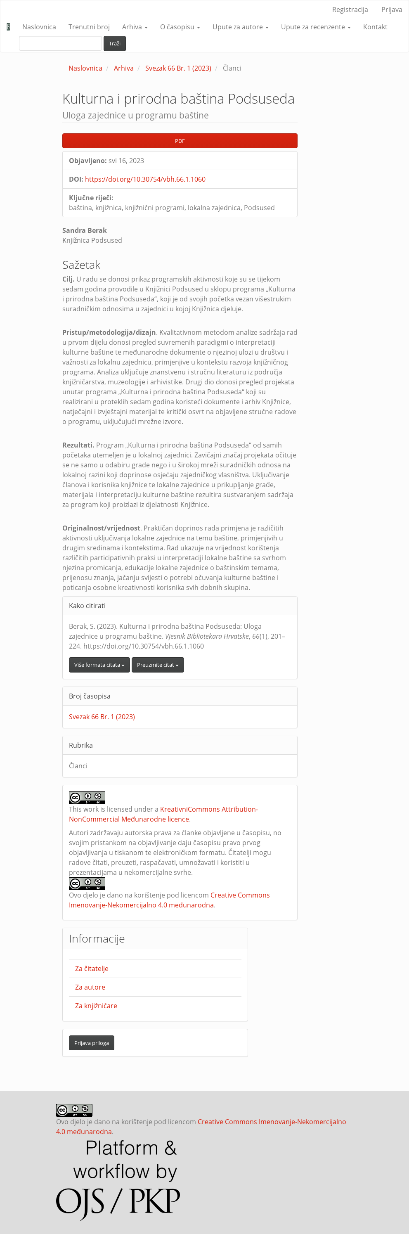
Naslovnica (39, 26)
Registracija (350, 9)
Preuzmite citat (158, 664)
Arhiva (124, 68)
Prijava (391, 9)
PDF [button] (180, 140)
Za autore (90, 987)
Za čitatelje (92, 968)
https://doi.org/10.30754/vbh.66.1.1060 (145, 179)
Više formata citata (99, 664)
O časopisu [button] (180, 26)
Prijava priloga (91, 1043)
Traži (115, 43)
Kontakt (375, 26)
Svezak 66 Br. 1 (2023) (178, 68)
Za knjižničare (96, 1005)
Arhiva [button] (135, 26)
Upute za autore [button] (241, 26)
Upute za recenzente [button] (316, 26)
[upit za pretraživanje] (60, 43)
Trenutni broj (89, 26)
